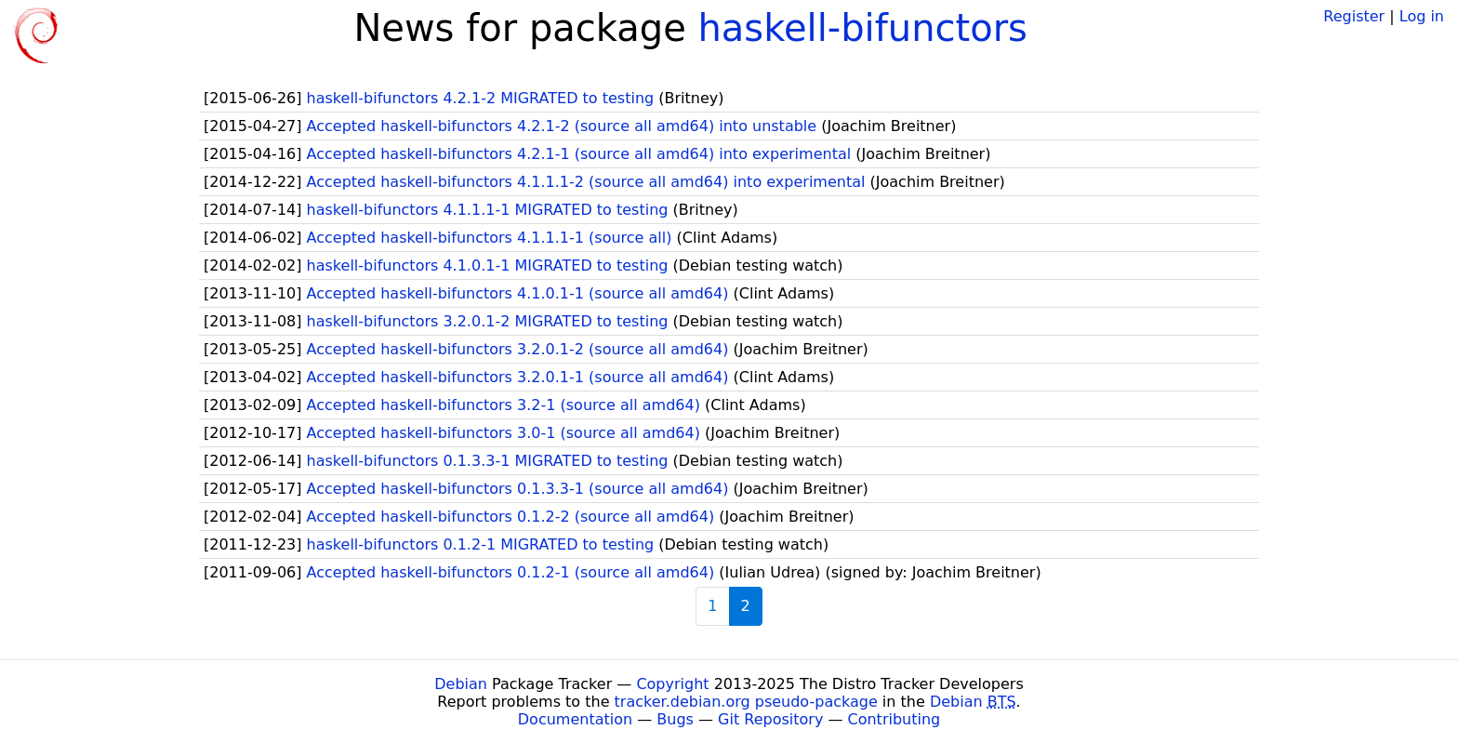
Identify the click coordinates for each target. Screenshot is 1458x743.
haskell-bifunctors (862, 28)
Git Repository (770, 719)
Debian (460, 684)
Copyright (672, 684)
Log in (1421, 16)
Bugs (675, 719)
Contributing (894, 719)
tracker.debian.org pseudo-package (746, 701)
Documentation (575, 719)
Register (1354, 16)
